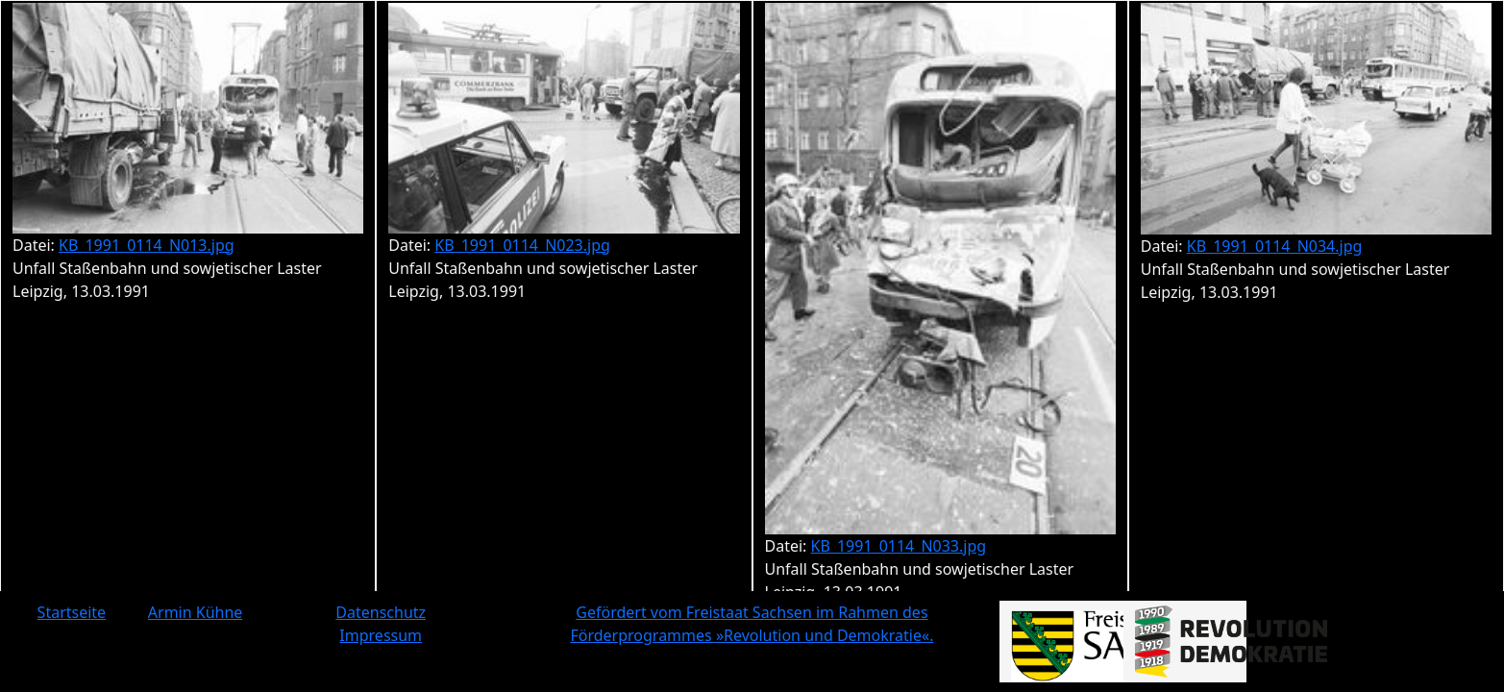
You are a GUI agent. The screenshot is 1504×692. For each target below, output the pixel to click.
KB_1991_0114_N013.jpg (146, 245)
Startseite (72, 612)
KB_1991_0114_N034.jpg (1275, 246)
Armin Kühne (195, 612)
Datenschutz (380, 612)
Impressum (380, 635)
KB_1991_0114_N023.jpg (522, 245)
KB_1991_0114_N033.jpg (899, 545)
